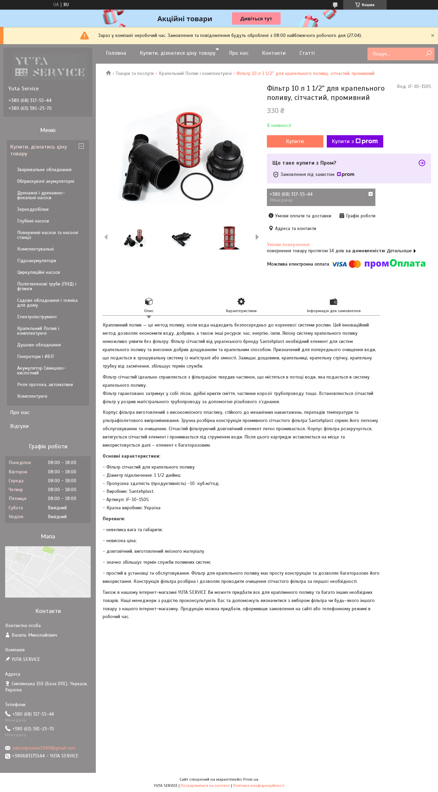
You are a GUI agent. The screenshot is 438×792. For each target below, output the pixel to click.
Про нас (238, 53)
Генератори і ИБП (35, 356)
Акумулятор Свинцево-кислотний (41, 370)
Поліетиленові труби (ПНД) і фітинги (46, 286)
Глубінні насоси (33, 221)
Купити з (355, 141)
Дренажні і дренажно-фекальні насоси (41, 195)
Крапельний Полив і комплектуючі (195, 73)
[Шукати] (429, 54)
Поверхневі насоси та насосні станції (47, 235)
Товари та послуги (135, 73)
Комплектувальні (35, 249)
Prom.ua (250, 779)
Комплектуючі (32, 396)
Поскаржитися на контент (205, 785)
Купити (295, 141)
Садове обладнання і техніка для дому (47, 302)
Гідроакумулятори (36, 261)
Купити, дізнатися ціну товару (178, 53)
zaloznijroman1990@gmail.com (43, 748)
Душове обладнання (39, 345)
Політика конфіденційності (258, 785)
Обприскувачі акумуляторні (45, 181)
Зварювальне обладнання (44, 170)
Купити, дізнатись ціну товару (38, 150)
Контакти (274, 53)
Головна (116, 53)
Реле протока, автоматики (45, 384)
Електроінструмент (37, 317)
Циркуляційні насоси (38, 272)
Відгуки (19, 426)
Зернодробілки (33, 209)
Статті (307, 53)
